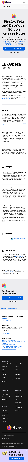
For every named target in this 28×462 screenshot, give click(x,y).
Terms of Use (5, 437)
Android (4, 373)
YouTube (4, 412)
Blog (16, 409)
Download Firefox (7, 363)
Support (17, 401)
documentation (19, 255)
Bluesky (4, 417)
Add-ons (17, 404)
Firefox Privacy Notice (14, 52)
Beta (16, 368)
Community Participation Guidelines (12, 443)
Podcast (4, 420)
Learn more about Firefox (9, 348)
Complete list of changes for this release (14, 341)
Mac (3, 368)
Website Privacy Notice (8, 435)
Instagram (5, 409)
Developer (5, 398)
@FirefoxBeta (6, 98)
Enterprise (18, 378)
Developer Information (19, 238)
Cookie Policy (6, 440)
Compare (17, 393)
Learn (16, 398)
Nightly (17, 365)
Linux (3, 376)
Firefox (14, 426)
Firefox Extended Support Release (12, 345)
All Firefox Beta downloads (9, 307)
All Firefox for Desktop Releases (11, 346)
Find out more (6, 332)
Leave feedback (6, 319)
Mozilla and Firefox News (9, 344)
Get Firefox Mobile (16, 458)
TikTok (3, 415)
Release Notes (19, 395)
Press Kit (4, 342)
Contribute (5, 396)
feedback (6, 41)
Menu (24, 2)
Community (18, 406)
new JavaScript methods (11, 270)
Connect (4, 393)
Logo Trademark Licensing (9, 445)
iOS (3, 371)
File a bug (4, 318)
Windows (4, 365)
